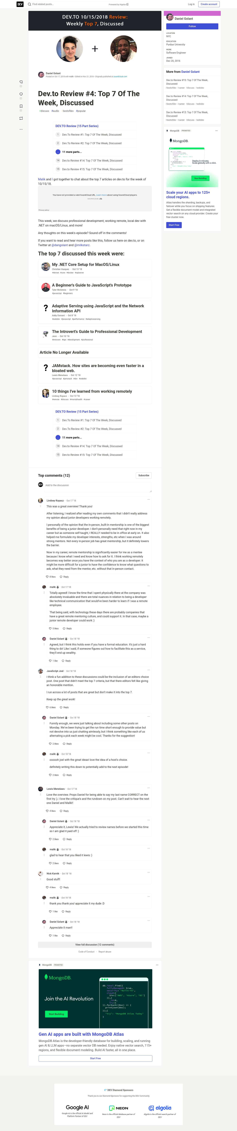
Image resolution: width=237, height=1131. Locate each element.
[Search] (29, 4)
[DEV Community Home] (20, 4)
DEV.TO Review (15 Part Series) (77, 126)
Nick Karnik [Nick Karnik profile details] (53, 873)
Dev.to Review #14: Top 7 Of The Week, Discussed (192, 100)
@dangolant (60, 245)
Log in (191, 4)
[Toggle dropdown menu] (148, 499)
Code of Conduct (86, 952)
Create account (209, 4)
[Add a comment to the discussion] (98, 487)
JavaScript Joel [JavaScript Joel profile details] (55, 671)
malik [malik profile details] (53, 587)
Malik (41, 179)
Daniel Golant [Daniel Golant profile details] (57, 638)
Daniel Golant (53, 73)
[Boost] (21, 118)
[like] (51, 576)
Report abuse (105, 952)
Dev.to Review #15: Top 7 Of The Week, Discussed (192, 84)
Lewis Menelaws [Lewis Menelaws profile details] (56, 788)
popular (81, 111)
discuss (44, 111)
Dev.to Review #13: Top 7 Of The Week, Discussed (192, 116)
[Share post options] (21, 129)
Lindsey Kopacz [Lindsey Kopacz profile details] (55, 500)
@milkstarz (82, 245)
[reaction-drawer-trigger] (21, 83)
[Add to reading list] (21, 108)
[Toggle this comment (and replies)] (40, 506)
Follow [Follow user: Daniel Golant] (192, 26)
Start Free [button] (95, 1058)
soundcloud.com (120, 77)
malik (71, 77)
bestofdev (67, 111)
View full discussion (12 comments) (94, 944)
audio (55, 111)
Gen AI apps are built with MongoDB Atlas (81, 1034)
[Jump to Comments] (21, 96)
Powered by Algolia (118, 4)
